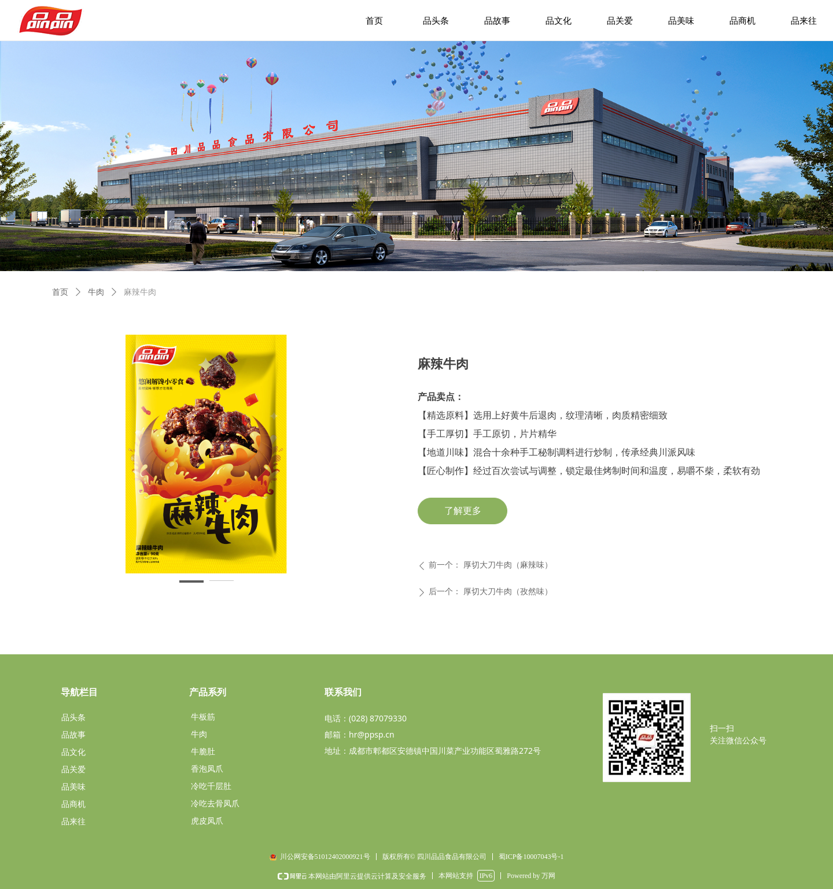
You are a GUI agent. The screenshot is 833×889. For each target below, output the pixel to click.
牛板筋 (203, 717)
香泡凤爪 (207, 769)
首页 (60, 292)
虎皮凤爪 (207, 821)
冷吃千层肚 (211, 786)
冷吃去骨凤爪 (215, 803)
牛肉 (96, 292)
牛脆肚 (203, 751)
